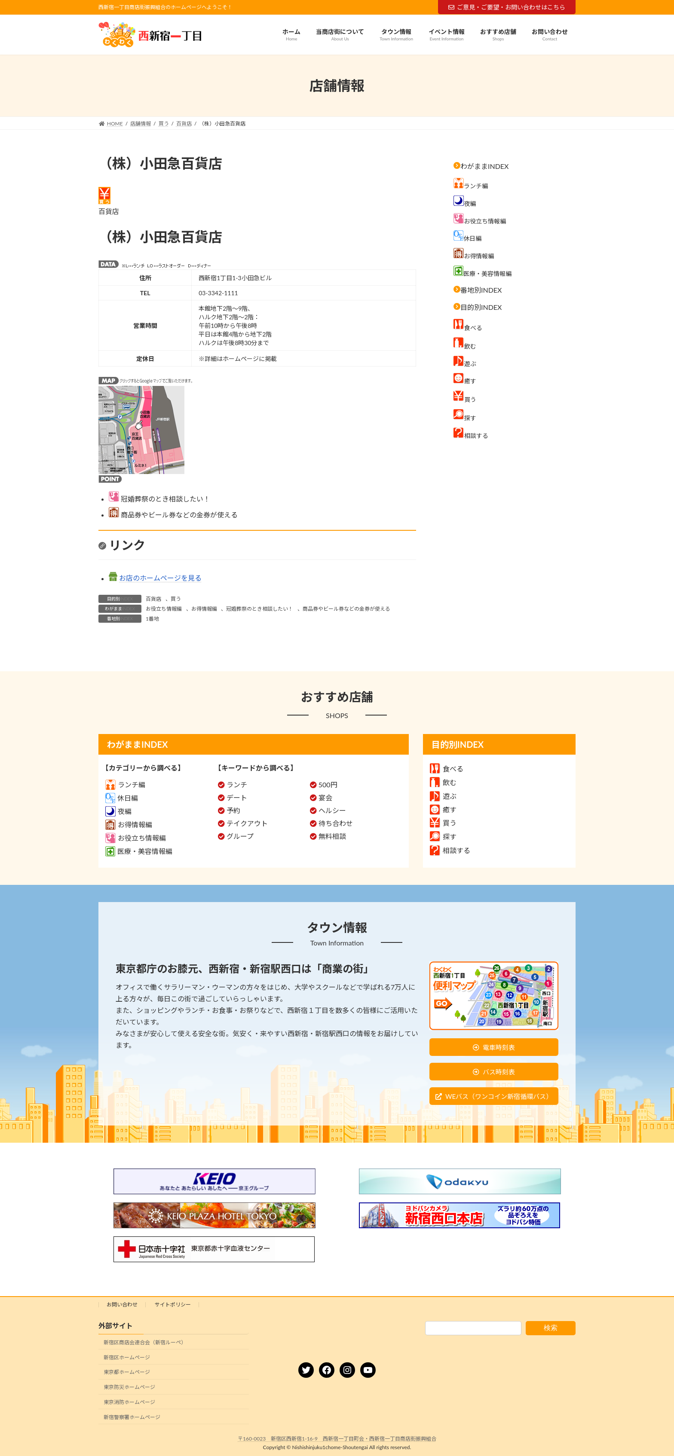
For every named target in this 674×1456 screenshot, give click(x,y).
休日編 (121, 798)
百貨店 (153, 599)
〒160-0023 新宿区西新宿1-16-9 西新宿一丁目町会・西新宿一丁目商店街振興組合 (337, 1438)
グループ (240, 836)
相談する (450, 850)
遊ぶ (443, 796)
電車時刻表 (499, 1047)
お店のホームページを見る (160, 578)
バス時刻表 (499, 1072)
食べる (446, 769)
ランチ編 (125, 784)
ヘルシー (332, 810)
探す (443, 836)
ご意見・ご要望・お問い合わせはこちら (506, 7)
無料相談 (332, 836)
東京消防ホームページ (129, 1402)
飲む (443, 782)
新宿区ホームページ (127, 1357)
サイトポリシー (173, 1304)
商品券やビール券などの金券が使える (346, 609)
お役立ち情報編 (164, 609)
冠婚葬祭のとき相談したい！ (259, 609)
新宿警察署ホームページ (132, 1417)
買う (176, 599)
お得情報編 (204, 609)
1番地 (152, 618)
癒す (443, 809)
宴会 (325, 797)
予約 (233, 810)
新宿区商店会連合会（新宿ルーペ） (145, 1342)
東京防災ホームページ (129, 1387)
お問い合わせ (122, 1304)
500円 (328, 784)
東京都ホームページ (127, 1372)
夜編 (118, 811)
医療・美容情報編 (138, 851)
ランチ (237, 784)
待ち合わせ (336, 823)
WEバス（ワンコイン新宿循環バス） (498, 1096)
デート (237, 797)
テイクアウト (247, 823)
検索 (551, 1327)
